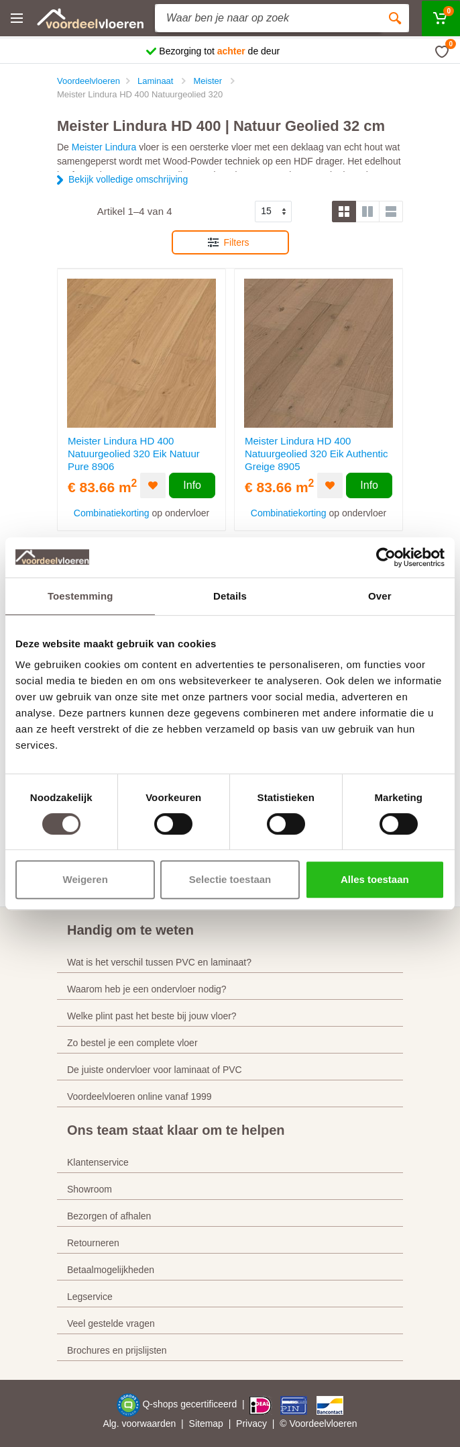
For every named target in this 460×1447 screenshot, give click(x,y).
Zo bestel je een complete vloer (132, 1042)
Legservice (90, 1296)
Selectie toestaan (230, 879)
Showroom (89, 1189)
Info (192, 485)
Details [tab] (230, 596)
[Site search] (268, 18)
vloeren (342, 1423)
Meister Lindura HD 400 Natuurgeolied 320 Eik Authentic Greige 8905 (316, 453)
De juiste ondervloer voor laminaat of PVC (154, 1069)
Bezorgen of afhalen (109, 1216)
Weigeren (85, 879)
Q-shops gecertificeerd (190, 1404)
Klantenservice (98, 1162)
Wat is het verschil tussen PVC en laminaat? (159, 962)
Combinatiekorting (112, 513)
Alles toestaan (375, 879)
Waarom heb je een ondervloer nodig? (147, 989)
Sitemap (206, 1423)
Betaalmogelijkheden (110, 1269)
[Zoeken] (395, 18)
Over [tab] (380, 596)
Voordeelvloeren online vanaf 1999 (139, 1096)
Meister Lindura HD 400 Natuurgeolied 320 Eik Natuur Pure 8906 (134, 453)
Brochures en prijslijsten (117, 1350)
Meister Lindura (104, 147)
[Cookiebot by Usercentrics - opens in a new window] (386, 557)
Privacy (251, 1423)
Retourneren (93, 1243)
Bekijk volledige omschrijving (128, 179)
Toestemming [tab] (80, 596)
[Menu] (17, 18)
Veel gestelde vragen (111, 1323)
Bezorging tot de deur (219, 51)
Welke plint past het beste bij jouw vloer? (152, 1016)
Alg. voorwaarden (139, 1423)
